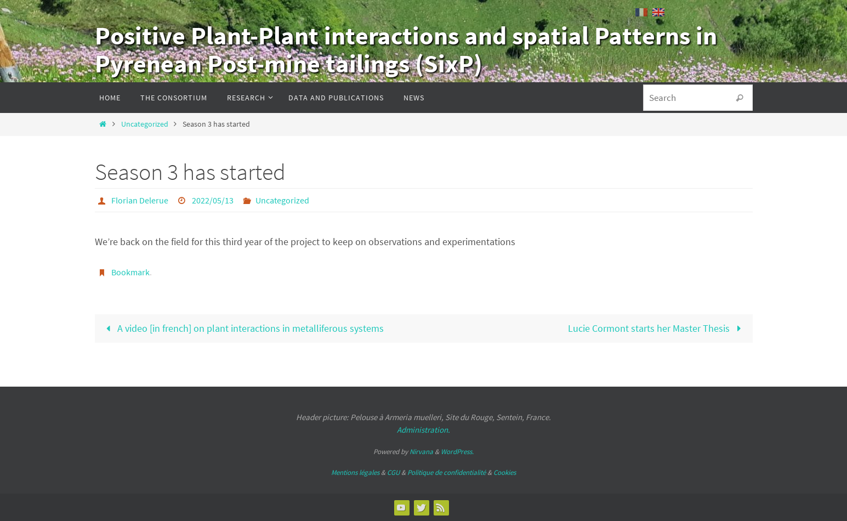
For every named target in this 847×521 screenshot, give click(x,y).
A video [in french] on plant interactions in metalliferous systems (242, 328)
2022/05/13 (213, 200)
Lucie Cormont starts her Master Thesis (657, 328)
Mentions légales (355, 472)
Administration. (423, 429)
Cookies (504, 472)
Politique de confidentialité (446, 472)
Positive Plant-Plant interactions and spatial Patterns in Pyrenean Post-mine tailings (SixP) (406, 50)
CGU (393, 472)
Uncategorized (144, 124)
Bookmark (130, 272)
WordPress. (457, 451)
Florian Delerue (139, 200)
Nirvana (421, 451)
